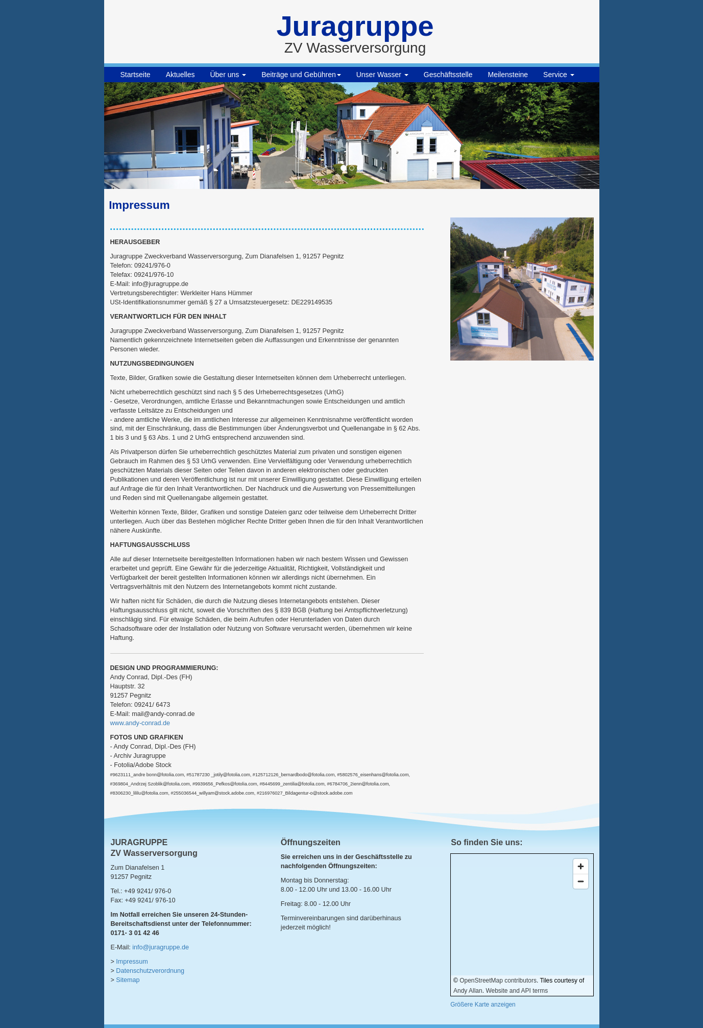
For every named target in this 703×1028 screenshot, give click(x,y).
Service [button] (558, 74)
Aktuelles (180, 74)
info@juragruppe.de (160, 947)
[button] (141, 135)
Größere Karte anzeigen (483, 1004)
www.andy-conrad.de (140, 723)
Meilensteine (508, 74)
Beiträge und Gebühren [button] (301, 74)
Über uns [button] (228, 74)
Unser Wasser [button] (382, 74)
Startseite (135, 74)
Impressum (132, 961)
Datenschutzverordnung (150, 970)
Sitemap (127, 980)
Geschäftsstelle (448, 74)
